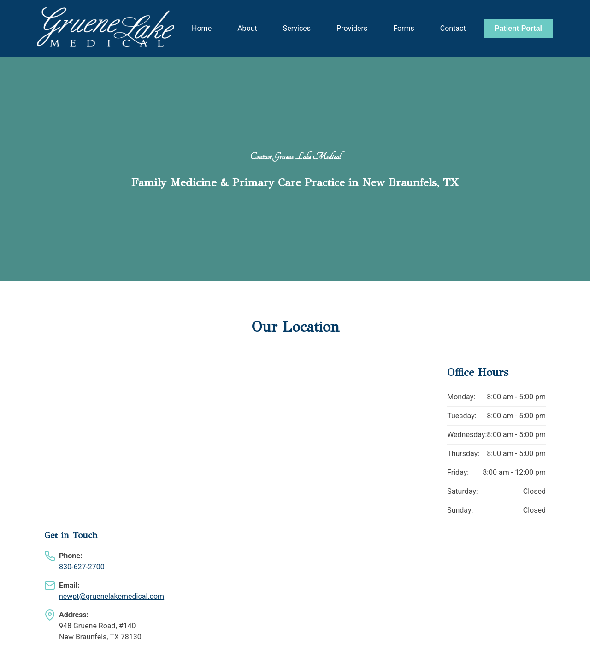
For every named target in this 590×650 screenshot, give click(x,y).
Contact (453, 28)
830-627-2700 (82, 566)
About (247, 28)
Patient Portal (518, 28)
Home (202, 28)
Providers (351, 28)
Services (297, 28)
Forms (403, 28)
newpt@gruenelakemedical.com (111, 596)
